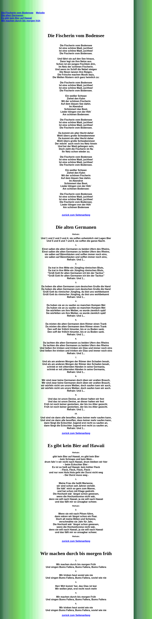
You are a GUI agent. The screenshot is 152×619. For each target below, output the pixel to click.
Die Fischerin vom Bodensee (17, 12)
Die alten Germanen (12, 15)
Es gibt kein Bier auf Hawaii (16, 18)
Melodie (40, 12)
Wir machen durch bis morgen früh (20, 20)
